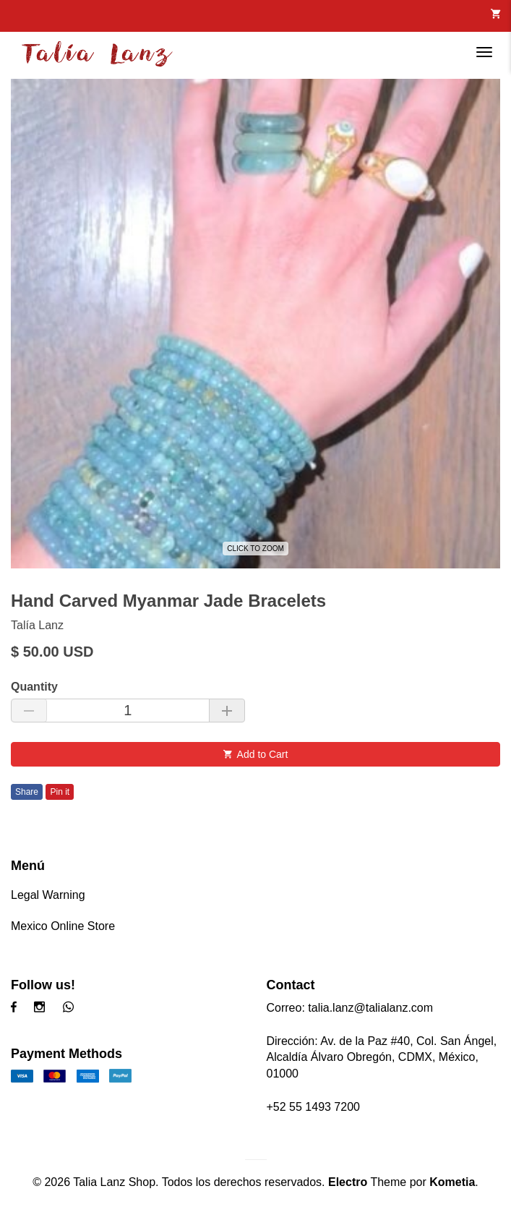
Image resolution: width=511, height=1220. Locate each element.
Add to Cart (255, 754)
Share (26, 792)
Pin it (59, 792)
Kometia (452, 1182)
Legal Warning (48, 895)
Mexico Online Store (63, 926)
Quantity (34, 687)
